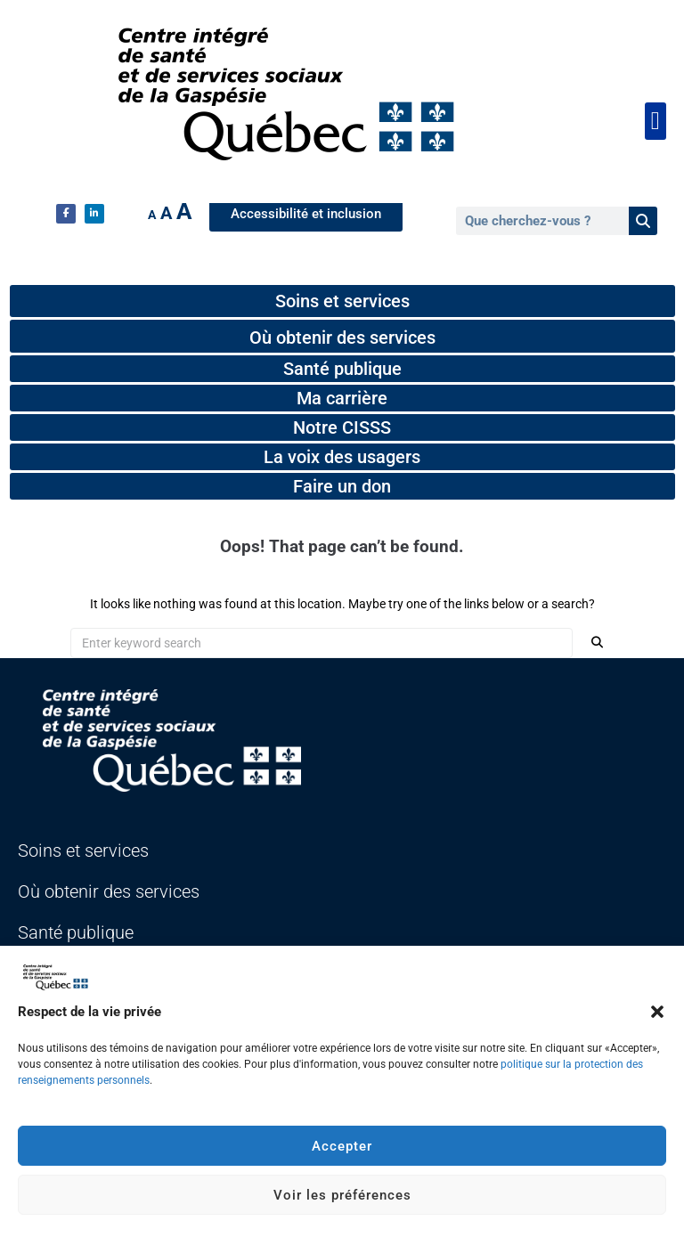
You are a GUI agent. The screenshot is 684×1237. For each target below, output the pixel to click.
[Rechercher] (643, 221)
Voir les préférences (342, 1195)
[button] (657, 1012)
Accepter (342, 1146)
